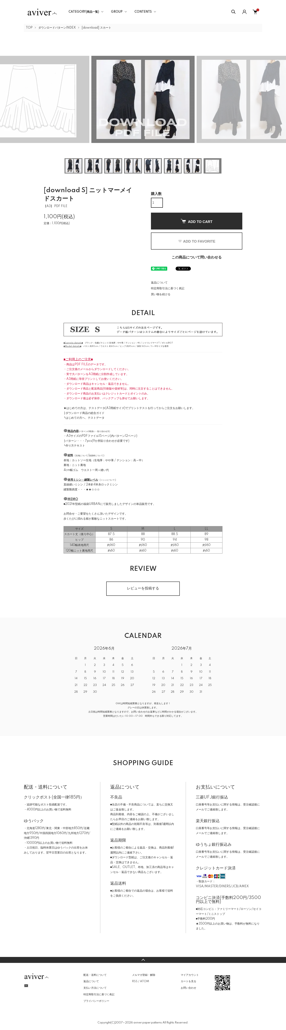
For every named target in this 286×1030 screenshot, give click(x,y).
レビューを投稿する (143, 588)
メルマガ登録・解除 (143, 975)
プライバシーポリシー (96, 1001)
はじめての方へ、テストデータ (85, 418)
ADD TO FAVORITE (196, 241)
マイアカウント (190, 975)
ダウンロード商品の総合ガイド (85, 413)
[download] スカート (96, 27)
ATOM (144, 981)
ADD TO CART (197, 221)
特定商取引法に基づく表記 (167, 288)
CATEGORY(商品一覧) (84, 12)
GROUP (117, 12)
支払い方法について (95, 988)
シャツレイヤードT (151, 343)
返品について (159, 282)
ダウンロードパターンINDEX (57, 27)
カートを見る (188, 981)
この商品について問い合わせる (197, 257)
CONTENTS (143, 12)
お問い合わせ (188, 988)
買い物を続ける (160, 294)
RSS (134, 981)
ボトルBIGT (167, 343)
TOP (29, 27)
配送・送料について (95, 975)
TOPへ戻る (143, 960)
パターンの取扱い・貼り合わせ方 (94, 431)
